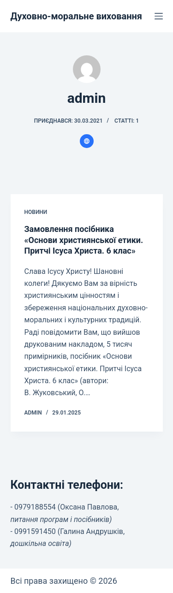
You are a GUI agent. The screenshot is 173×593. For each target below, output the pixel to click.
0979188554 (35, 507)
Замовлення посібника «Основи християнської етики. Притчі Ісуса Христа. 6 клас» (83, 239)
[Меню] (159, 16)
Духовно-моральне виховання (77, 16)
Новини (36, 212)
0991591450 (35, 531)
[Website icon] (87, 141)
